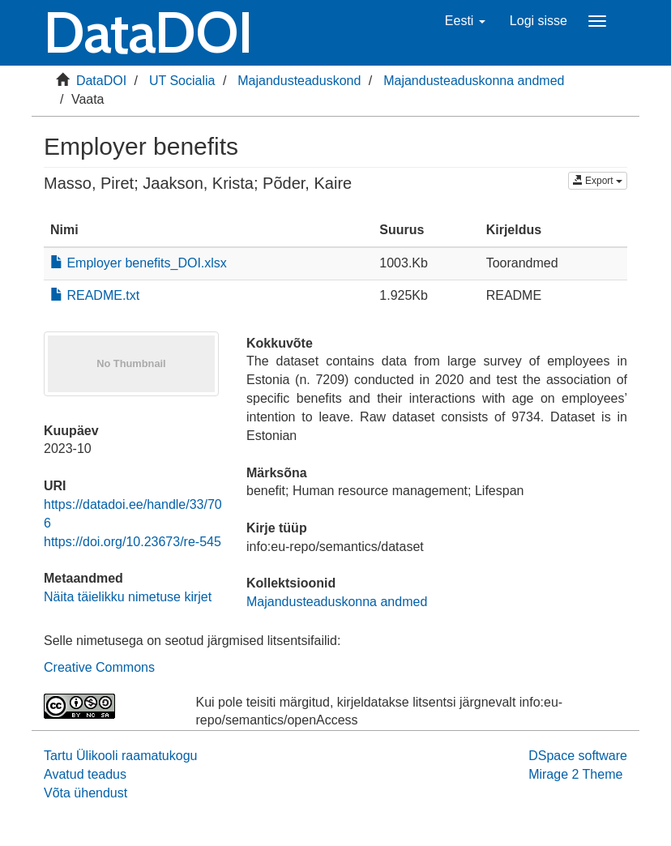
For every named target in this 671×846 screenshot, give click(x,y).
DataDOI (101, 81)
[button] (465, 21)
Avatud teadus (85, 774)
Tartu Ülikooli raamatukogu (120, 756)
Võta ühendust (85, 793)
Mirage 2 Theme (575, 774)
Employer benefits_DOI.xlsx (138, 263)
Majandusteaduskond (299, 81)
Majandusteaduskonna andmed (473, 81)
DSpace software (577, 756)
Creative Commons (99, 667)
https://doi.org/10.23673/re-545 (132, 542)
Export (597, 180)
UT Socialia (182, 81)
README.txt (94, 295)
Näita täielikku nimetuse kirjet (128, 597)
